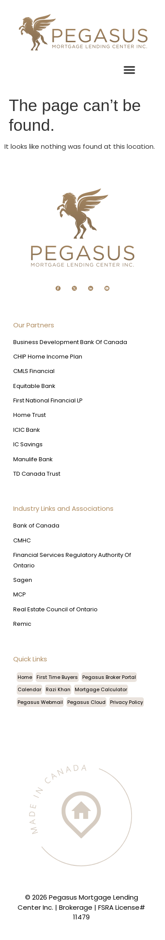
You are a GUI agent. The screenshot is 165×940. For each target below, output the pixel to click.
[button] (129, 70)
